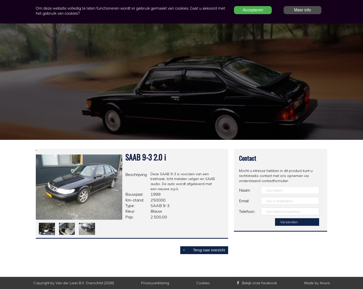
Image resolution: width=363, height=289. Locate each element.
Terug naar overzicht (204, 250)
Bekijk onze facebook (257, 283)
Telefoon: (247, 211)
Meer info (302, 10)
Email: (244, 200)
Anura (325, 283)
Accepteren (253, 10)
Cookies (203, 283)
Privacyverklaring (155, 283)
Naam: (245, 190)
